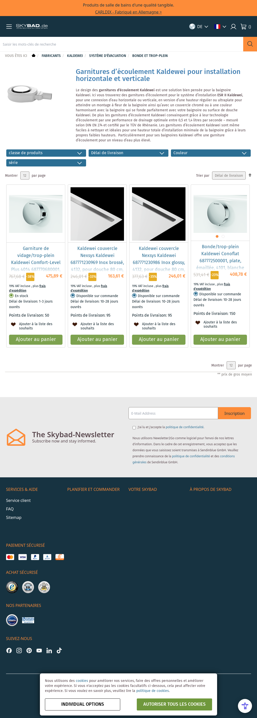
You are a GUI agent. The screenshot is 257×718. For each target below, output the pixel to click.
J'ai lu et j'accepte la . (171, 427)
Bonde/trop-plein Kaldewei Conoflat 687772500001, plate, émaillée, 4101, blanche (220, 257)
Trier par (202, 175)
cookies (82, 681)
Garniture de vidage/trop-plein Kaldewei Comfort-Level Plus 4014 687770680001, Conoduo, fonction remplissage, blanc (35, 266)
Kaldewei (75, 56)
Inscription (234, 413)
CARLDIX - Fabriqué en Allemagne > (128, 12)
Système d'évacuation (108, 56)
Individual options (82, 704)
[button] (9, 26)
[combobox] (121, 44)
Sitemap (14, 517)
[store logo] (32, 26)
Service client (18, 500)
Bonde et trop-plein (150, 56)
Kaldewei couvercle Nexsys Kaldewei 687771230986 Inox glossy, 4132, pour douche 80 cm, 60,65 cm (159, 262)
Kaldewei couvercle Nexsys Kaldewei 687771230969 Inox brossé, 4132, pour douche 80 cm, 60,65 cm (97, 262)
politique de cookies (152, 691)
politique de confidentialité (185, 427)
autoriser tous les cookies (174, 704)
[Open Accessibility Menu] (245, 706)
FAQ (10, 509)
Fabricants (52, 56)
